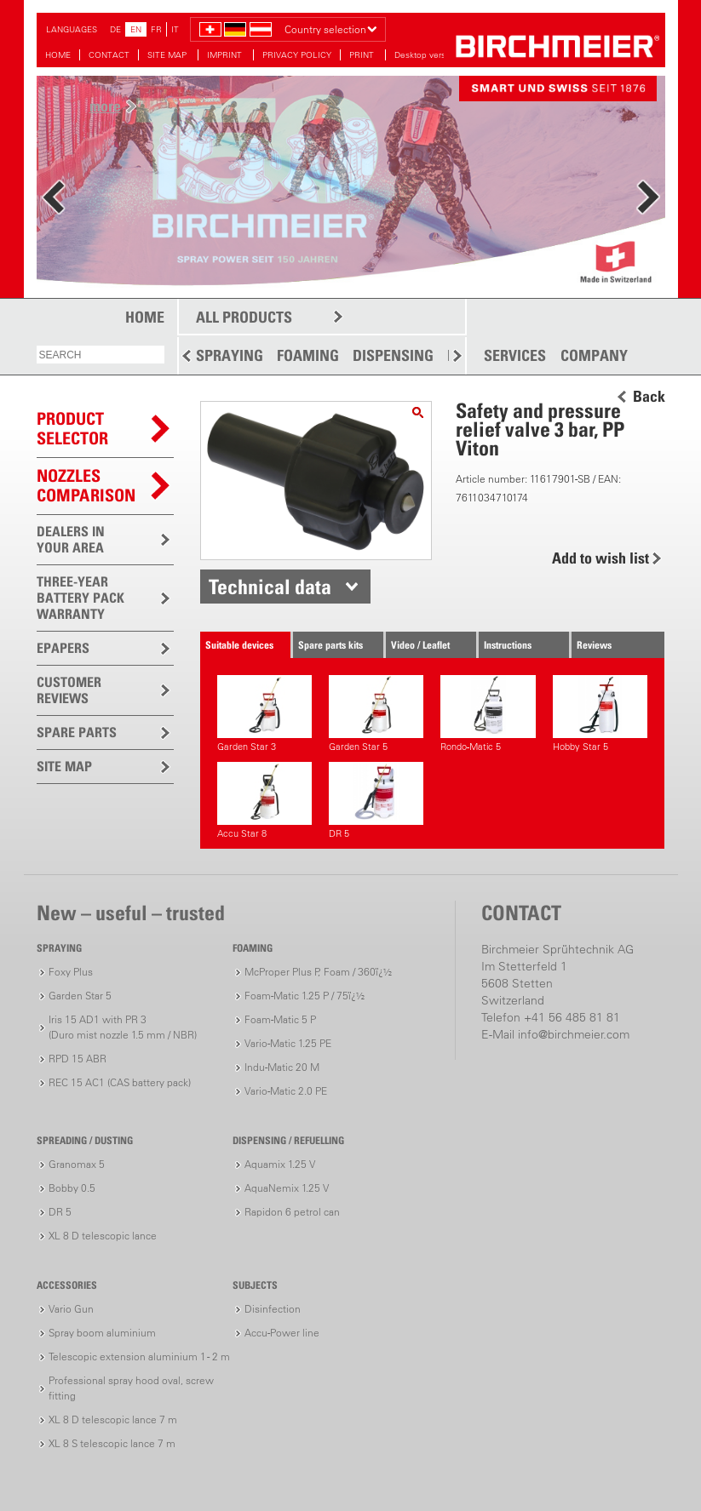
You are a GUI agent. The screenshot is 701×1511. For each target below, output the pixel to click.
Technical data (270, 586)
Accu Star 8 (264, 800)
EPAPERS (63, 647)
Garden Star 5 (376, 714)
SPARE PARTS (77, 732)
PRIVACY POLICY (296, 54)
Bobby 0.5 (72, 1188)
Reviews (594, 644)
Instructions (507, 644)
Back (649, 396)
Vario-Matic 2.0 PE (285, 1091)
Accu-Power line (281, 1332)
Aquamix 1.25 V (279, 1164)
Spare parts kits (330, 644)
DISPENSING (393, 355)
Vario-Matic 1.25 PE (287, 1043)
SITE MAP (168, 54)
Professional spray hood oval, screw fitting (131, 1388)
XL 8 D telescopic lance (103, 1235)
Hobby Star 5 (600, 714)
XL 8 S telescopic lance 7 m (112, 1443)
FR (156, 29)
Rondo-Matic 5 (487, 714)
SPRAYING (229, 355)
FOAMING (308, 355)
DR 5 (376, 800)
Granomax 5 (77, 1164)
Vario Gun (71, 1308)
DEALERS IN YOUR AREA (71, 539)
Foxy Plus (71, 971)
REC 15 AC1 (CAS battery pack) (120, 1082)
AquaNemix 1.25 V (286, 1188)
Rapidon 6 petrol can (292, 1211)
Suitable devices (239, 644)
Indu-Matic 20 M (281, 1067)
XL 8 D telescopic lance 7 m (113, 1419)
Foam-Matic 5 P (280, 1019)
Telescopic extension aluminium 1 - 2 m (139, 1356)
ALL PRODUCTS (244, 317)
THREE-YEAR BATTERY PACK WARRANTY (80, 597)
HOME (58, 54)
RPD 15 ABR (77, 1058)
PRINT (362, 54)
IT (175, 29)
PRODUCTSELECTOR (72, 429)
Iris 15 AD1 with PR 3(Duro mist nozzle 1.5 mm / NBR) (123, 1027)
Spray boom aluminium (102, 1332)
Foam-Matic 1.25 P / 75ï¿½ (304, 995)
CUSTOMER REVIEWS (69, 690)
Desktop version (425, 54)
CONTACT (109, 54)
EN (135, 29)
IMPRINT (225, 54)
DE (115, 29)
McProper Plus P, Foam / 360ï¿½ (318, 971)
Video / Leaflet (420, 644)
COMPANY (594, 355)
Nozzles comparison (86, 486)
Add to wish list (600, 558)
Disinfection (272, 1308)
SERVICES (515, 355)
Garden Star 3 (264, 714)
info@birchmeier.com (573, 1034)
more (105, 106)
